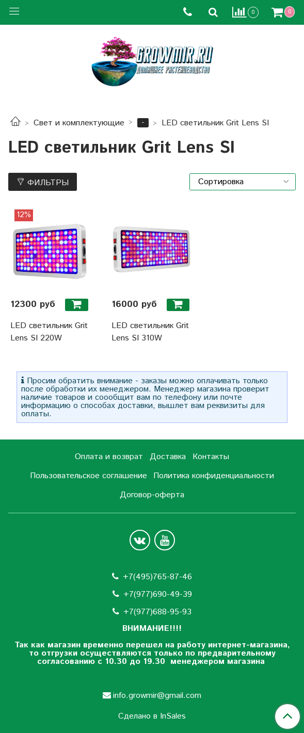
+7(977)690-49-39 (157, 594)
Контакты (211, 457)
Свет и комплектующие (79, 123)
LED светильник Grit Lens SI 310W (150, 332)
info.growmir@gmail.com (157, 696)
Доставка (168, 457)
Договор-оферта (152, 495)
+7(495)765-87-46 (157, 577)
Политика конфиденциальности (213, 476)
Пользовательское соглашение (88, 476)
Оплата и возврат (109, 457)
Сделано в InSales (152, 716)
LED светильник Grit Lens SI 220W (49, 332)
